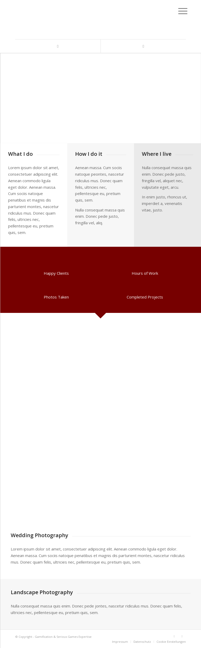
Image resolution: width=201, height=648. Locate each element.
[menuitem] (120, 641)
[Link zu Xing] (143, 46)
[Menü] (179, 11)
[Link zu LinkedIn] (57, 46)
